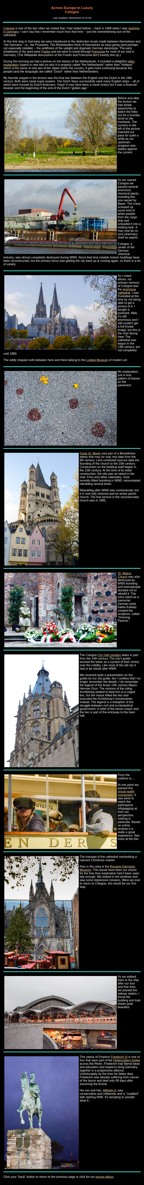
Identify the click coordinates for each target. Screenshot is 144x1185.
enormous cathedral (127, 291)
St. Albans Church (124, 575)
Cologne (9, 28)
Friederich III (119, 1057)
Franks (45, 51)
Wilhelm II (109, 1090)
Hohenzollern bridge (126, 1060)
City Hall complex (109, 655)
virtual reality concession (126, 793)
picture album (105, 1176)
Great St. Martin (90, 453)
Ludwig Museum (97, 360)
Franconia (98, 51)
